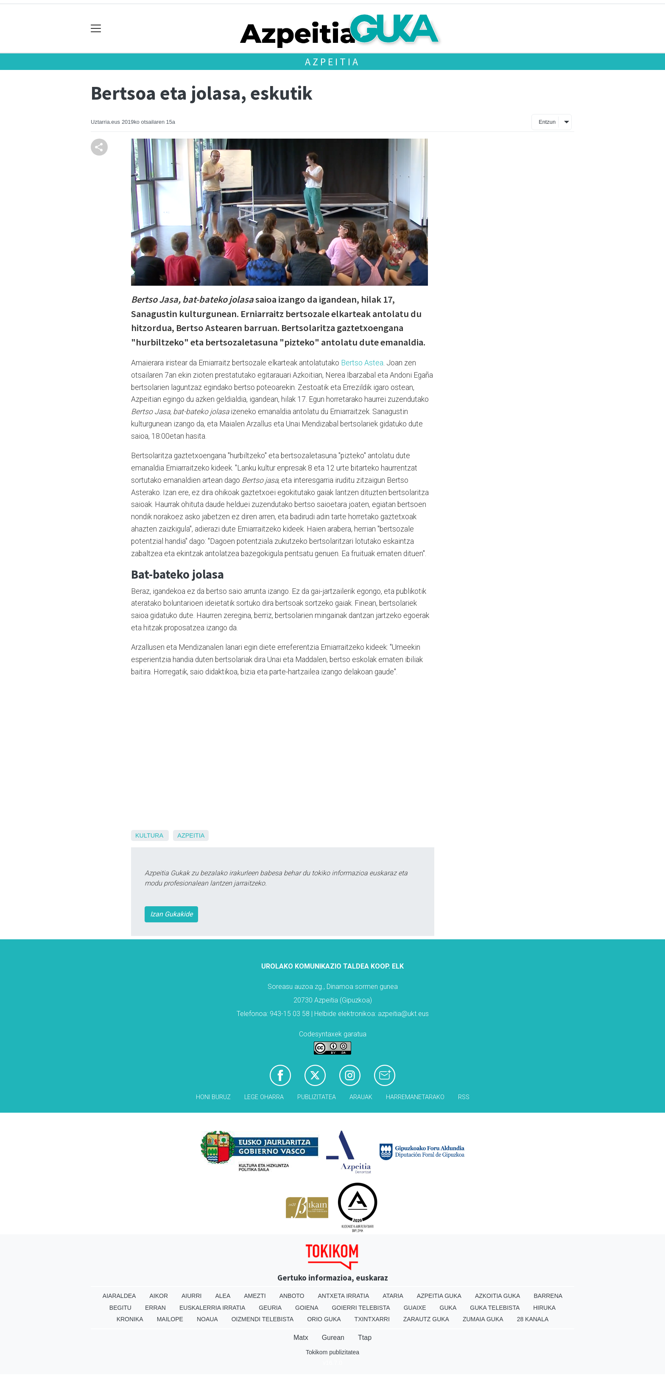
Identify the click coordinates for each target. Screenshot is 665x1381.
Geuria (270, 1307)
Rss (463, 1097)
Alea (222, 1295)
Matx (300, 1337)
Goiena (306, 1307)
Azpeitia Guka (439, 1295)
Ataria (393, 1295)
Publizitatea (316, 1097)
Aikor (158, 1295)
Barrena (548, 1295)
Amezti (254, 1295)
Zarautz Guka (426, 1319)
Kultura (149, 835)
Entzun (547, 122)
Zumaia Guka (483, 1319)
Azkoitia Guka (497, 1295)
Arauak (360, 1097)
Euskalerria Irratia (212, 1307)
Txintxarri (372, 1319)
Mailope (170, 1319)
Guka (448, 1307)
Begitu (120, 1307)
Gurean (333, 1337)
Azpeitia (332, 61)
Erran (155, 1307)
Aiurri (191, 1295)
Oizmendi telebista (263, 1319)
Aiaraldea (119, 1295)
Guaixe (415, 1307)
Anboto (292, 1295)
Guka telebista (495, 1307)
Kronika (130, 1319)
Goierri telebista (361, 1307)
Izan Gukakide (171, 914)
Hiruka (544, 1307)
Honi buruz (213, 1097)
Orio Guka (324, 1319)
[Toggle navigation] (96, 28)
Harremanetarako (415, 1097)
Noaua (207, 1319)
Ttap (365, 1337)
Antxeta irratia (343, 1295)
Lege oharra (264, 1097)
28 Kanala (533, 1319)
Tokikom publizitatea (332, 1352)
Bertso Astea (362, 363)
